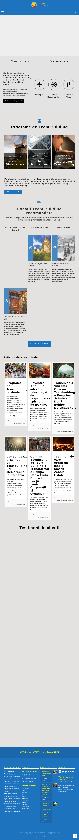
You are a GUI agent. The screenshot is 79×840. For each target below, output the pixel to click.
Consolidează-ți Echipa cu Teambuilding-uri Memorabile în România (18, 466)
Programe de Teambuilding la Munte (17, 387)
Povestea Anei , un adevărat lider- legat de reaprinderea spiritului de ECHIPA (40, 393)
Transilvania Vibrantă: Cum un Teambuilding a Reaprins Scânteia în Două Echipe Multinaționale (65, 395)
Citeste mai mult (20, 424)
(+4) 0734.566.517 (27, 774)
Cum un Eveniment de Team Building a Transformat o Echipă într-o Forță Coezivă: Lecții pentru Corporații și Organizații (39, 475)
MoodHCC (49, 834)
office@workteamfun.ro (29, 778)
